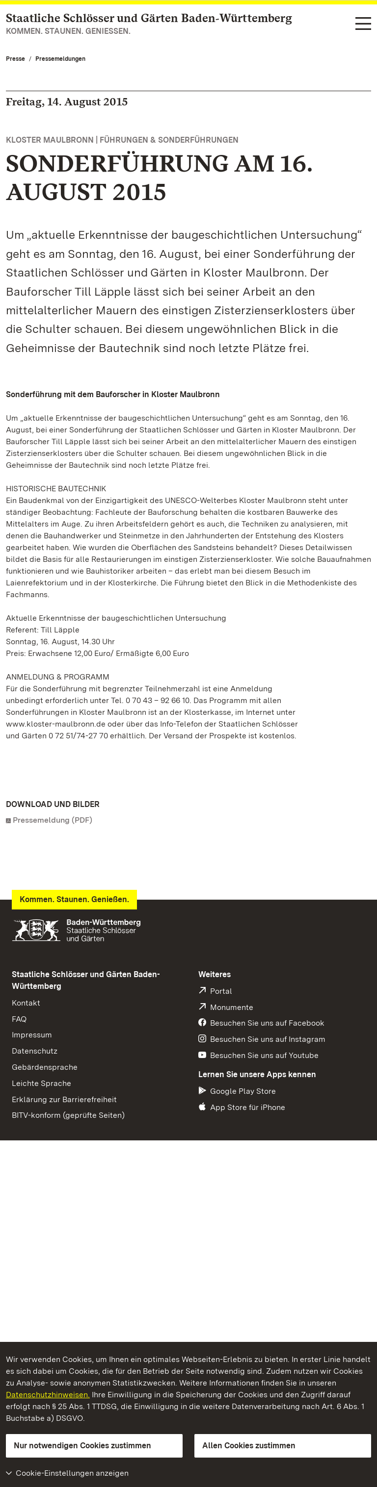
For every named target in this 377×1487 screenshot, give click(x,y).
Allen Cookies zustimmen (249, 1445)
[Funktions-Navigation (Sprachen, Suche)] (363, 24)
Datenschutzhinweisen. (48, 1394)
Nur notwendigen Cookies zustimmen (82, 1445)
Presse (15, 58)
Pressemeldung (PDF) (52, 820)
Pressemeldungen (60, 58)
